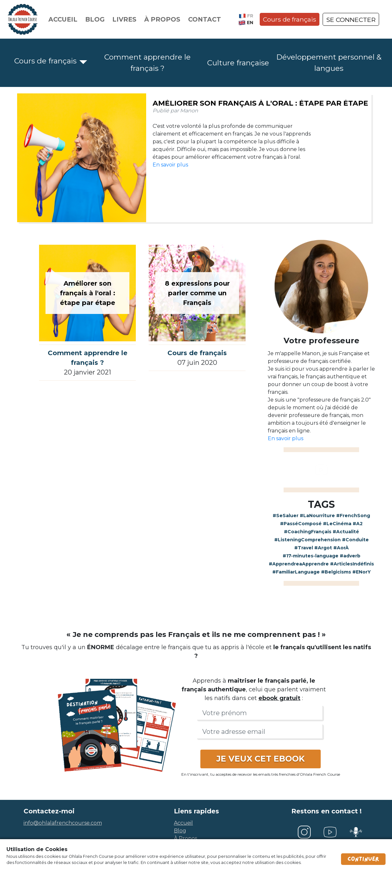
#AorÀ (341, 548)
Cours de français (289, 19)
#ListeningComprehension (307, 540)
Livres (124, 19)
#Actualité (346, 532)
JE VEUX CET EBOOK (260, 758)
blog (180, 831)
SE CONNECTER (351, 20)
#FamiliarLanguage (296, 572)
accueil (183, 823)
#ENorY (361, 572)
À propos (162, 19)
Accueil (62, 19)
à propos (185, 838)
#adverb (350, 556)
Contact (204, 19)
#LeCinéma (337, 523)
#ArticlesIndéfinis (352, 564)
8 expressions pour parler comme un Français (197, 293)
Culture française (238, 62)
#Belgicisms (336, 572)
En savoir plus (170, 165)
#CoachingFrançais (307, 532)
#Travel (303, 548)
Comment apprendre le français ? (147, 62)
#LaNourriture (317, 515)
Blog (95, 19)
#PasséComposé (301, 523)
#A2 (358, 523)
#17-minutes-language (310, 556)
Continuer (363, 859)
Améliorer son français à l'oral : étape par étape (260, 103)
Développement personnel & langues (328, 62)
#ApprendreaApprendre (299, 564)
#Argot (323, 548)
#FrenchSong (353, 515)
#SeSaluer (285, 515)
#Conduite (355, 540)
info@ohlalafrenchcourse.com (63, 823)
